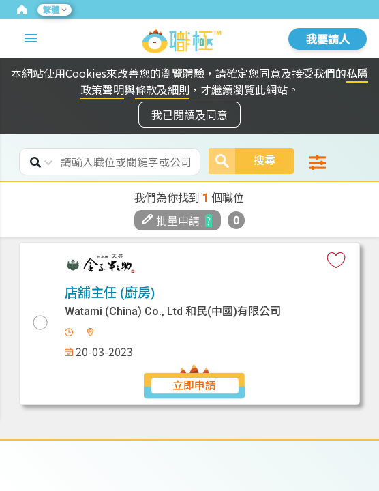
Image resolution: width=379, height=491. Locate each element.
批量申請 (171, 220)
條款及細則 (162, 89)
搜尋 (242, 161)
